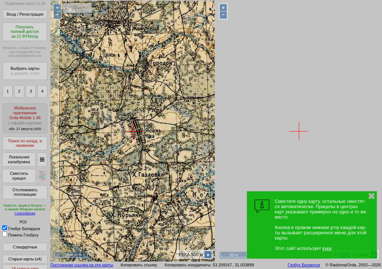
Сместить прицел (19, 175)
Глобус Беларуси (21, 228)
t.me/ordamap (25, 213)
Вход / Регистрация (25, 14)
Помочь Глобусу (20, 235)
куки (326, 248)
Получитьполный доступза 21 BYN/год (24, 31)
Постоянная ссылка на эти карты (81, 265)
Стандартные (25, 247)
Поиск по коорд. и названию (25, 143)
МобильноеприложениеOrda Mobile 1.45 (25, 118)
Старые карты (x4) (24, 259)
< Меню (77, 7)
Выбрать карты (24, 70)
